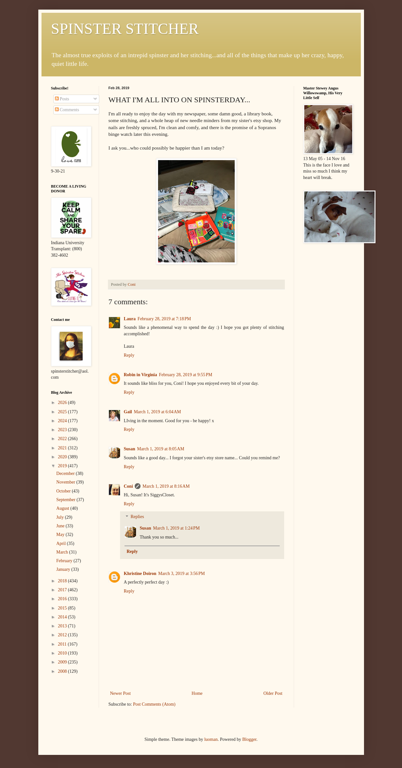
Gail (128, 411)
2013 (63, 626)
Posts (62, 99)
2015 (63, 608)
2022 (63, 438)
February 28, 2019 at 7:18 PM (164, 318)
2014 (63, 617)
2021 (63, 448)
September (66, 499)
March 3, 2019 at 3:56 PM (181, 573)
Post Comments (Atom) (154, 704)
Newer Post (120, 693)
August (63, 508)
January (63, 569)
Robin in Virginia (140, 374)
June (60, 526)
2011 (63, 644)
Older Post (273, 693)
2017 (63, 589)
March (62, 552)
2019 (63, 465)
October (64, 491)
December (66, 473)
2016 (63, 598)
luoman (211, 739)
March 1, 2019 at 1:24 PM (176, 528)
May (60, 534)
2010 (63, 653)
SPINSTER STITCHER (125, 28)
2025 (63, 411)
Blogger (249, 739)
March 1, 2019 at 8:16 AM (166, 486)
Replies (137, 517)
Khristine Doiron (140, 573)
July (60, 517)
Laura (130, 318)
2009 (63, 662)
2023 (63, 429)
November (66, 482)
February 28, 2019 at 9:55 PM (185, 374)
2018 (63, 580)
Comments (67, 109)
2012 (63, 634)
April (61, 543)
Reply (129, 355)
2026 (63, 402)
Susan (129, 448)
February (64, 560)
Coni (128, 486)
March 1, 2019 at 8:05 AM (160, 448)
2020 (63, 456)
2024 (63, 420)
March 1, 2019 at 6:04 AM (157, 411)
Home (197, 693)
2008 (63, 671)
